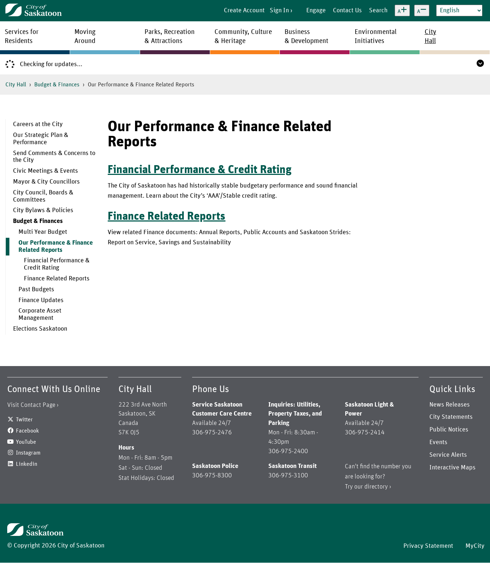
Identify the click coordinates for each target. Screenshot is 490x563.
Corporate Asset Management (39, 314)
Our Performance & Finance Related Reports (55, 246)
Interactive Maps (452, 467)
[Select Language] (459, 10)
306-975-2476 (212, 432)
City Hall (15, 84)
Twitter (24, 419)
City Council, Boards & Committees (43, 196)
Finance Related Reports (57, 278)
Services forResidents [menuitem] (22, 36)
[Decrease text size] (421, 10)
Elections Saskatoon (40, 329)
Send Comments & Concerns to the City (54, 157)
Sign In (279, 10)
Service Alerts (448, 455)
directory (376, 487)
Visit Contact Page (31, 405)
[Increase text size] (402, 10)
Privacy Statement (428, 546)
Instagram (28, 453)
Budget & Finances (56, 84)
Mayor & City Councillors (46, 182)
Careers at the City (38, 124)
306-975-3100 (288, 475)
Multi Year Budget (42, 232)
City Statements (451, 417)
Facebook (27, 431)
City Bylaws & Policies (43, 210)
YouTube (26, 442)
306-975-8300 (212, 475)
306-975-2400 (288, 451)
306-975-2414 (365, 432)
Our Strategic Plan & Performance (40, 139)
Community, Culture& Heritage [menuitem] (243, 36)
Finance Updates (41, 300)
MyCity (475, 546)
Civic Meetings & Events (45, 171)
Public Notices (448, 429)
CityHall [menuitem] (430, 36)
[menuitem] (51, 124)
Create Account (244, 10)
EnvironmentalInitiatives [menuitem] (375, 36)
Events (438, 442)
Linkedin (26, 464)
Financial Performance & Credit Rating (57, 264)
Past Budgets (36, 289)
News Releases (449, 404)
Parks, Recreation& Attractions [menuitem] (169, 36)
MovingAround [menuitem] (85, 36)
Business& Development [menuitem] (306, 36)
